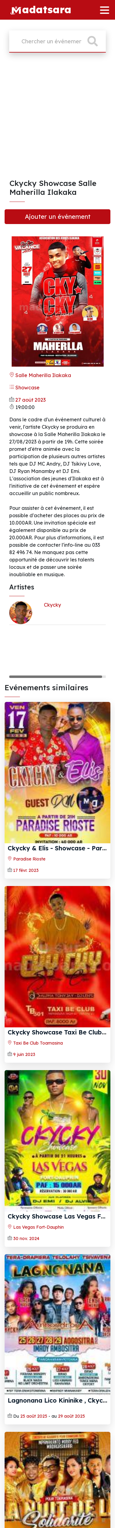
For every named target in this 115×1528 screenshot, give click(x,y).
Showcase (24, 387)
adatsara (40, 9)
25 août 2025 (33, 1416)
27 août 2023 (30, 400)
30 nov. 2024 (26, 1238)
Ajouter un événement (57, 216)
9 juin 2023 (24, 1054)
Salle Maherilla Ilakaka (40, 375)
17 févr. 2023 (26, 870)
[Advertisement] (57, 117)
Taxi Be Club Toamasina (35, 1043)
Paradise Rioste (26, 859)
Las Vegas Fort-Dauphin (36, 1227)
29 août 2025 (71, 1416)
